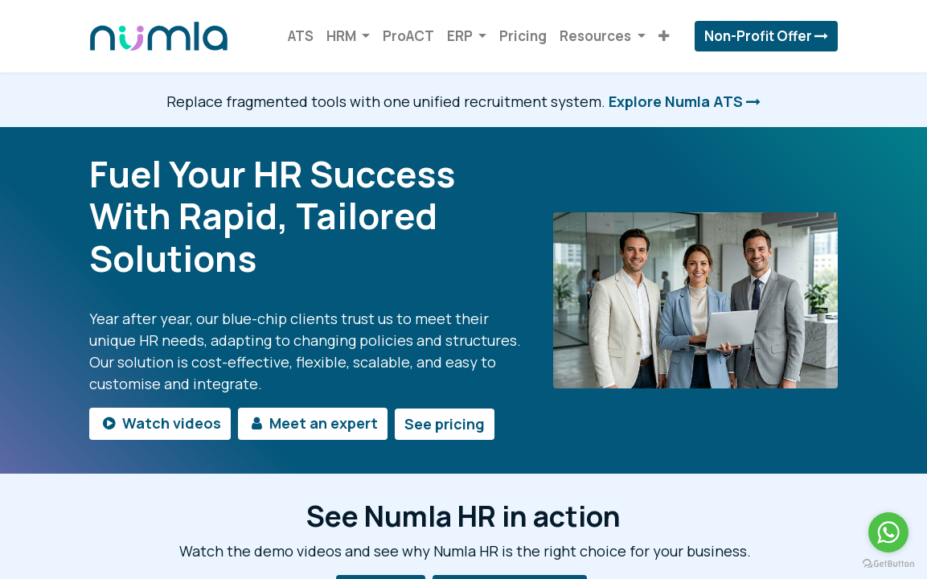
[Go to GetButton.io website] (888, 563)
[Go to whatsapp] (888, 532)
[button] (663, 36)
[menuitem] (300, 36)
